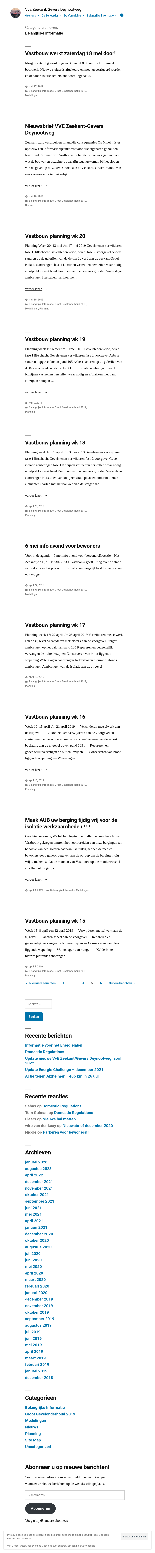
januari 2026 (36, 1162)
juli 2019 (33, 1332)
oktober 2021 (37, 1194)
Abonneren (40, 1508)
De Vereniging (72, 15)
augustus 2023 (38, 1168)
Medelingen (31, 95)
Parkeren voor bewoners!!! (66, 1132)
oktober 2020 (37, 1240)
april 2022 (34, 1175)
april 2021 (34, 1220)
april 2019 (34, 1351)
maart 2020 (35, 1279)
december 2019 (39, 1299)
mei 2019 (33, 1345)
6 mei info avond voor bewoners (62, 546)
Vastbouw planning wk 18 (55, 442)
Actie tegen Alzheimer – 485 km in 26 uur (62, 1076)
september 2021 (39, 1201)
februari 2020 (37, 1286)
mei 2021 (33, 1214)
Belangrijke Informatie (41, 90)
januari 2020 (36, 1292)
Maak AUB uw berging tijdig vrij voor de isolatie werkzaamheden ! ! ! (71, 823)
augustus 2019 (38, 1325)
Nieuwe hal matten (59, 1119)
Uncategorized (38, 1446)
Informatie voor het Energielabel (53, 1045)
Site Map (33, 1440)
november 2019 (39, 1305)
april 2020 (34, 1273)
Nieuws (29, 205)
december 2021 (39, 1181)
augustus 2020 (38, 1247)
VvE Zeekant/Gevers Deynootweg (53, 9)
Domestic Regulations (44, 1051)
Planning (44, 308)
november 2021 (39, 1188)
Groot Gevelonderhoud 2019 (70, 90)
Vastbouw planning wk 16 (55, 716)
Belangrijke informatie (100, 15)
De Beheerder (50, 15)
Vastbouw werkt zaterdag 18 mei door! (70, 53)
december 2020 (39, 1234)
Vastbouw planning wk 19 (55, 339)
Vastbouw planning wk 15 (55, 921)
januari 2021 (36, 1227)
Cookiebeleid (88, 1545)
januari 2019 (36, 1371)
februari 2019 (37, 1364)
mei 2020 (33, 1266)
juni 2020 (33, 1260)
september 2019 (39, 1318)
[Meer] (122, 15)
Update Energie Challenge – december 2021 (64, 1069)
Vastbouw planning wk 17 (55, 625)
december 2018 (39, 1377)
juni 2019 (33, 1338)
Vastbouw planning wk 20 (55, 236)
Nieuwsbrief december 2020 (88, 1125)
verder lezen (35, 185)
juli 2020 (33, 1253)
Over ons (30, 15)
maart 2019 (35, 1358)
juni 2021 (33, 1207)
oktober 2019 (37, 1312)
